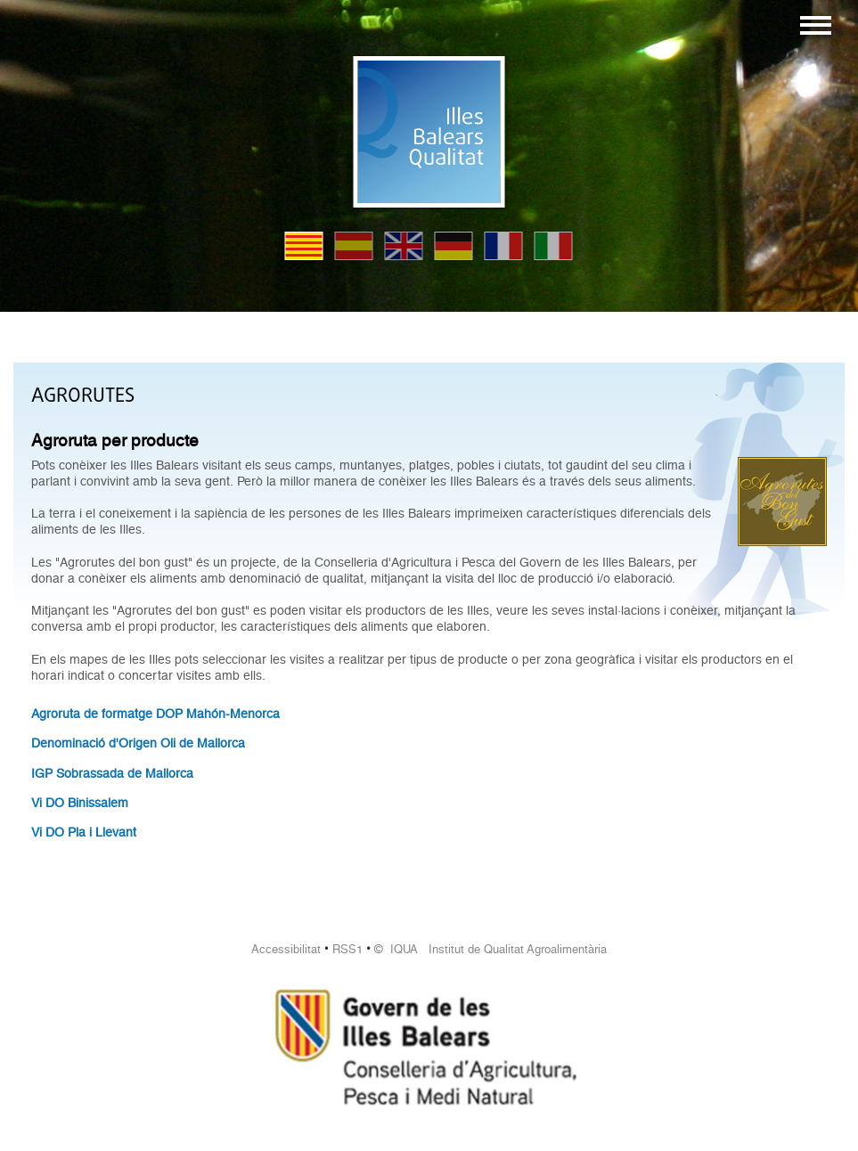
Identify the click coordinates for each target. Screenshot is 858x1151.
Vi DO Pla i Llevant (83, 832)
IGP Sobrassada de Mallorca (112, 773)
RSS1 (347, 949)
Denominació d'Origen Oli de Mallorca (138, 743)
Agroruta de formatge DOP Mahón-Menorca (155, 713)
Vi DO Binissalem (79, 803)
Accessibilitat (286, 949)
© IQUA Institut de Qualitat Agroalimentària (490, 949)
